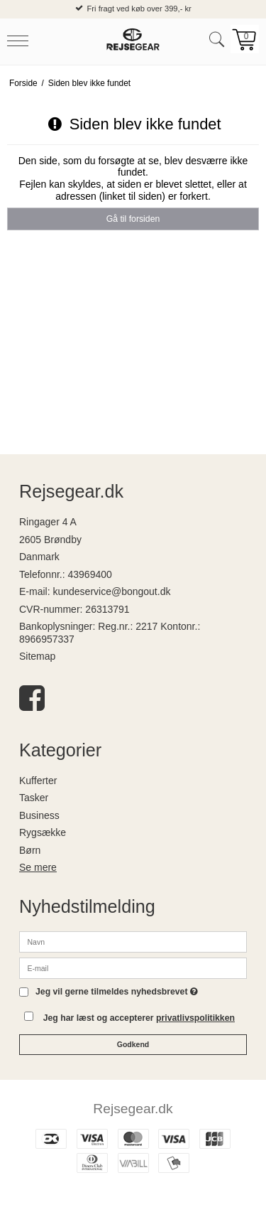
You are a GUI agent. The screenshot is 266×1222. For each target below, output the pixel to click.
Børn (29, 850)
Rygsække (42, 832)
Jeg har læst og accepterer (139, 1018)
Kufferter (38, 780)
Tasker (33, 797)
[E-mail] (133, 967)
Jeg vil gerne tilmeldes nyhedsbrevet (116, 992)
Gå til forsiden (133, 219)
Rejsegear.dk (132, 1108)
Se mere (38, 867)
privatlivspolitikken (195, 1018)
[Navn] (133, 941)
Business (39, 815)
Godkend (133, 1044)
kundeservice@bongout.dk (111, 591)
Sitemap (37, 656)
